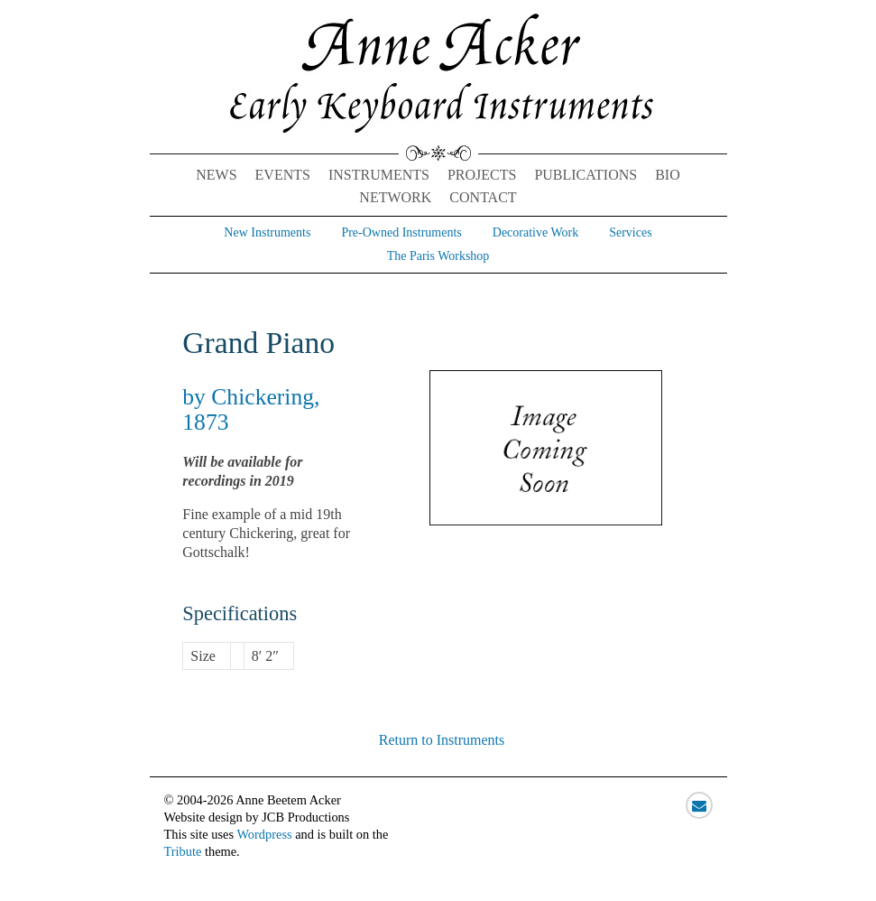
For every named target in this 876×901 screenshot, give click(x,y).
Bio (667, 174)
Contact (482, 197)
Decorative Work (535, 232)
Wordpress (263, 834)
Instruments (378, 174)
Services (630, 232)
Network (395, 197)
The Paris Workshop (438, 256)
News (216, 174)
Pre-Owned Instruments (401, 232)
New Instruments (267, 232)
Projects (481, 174)
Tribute (183, 851)
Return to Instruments (442, 740)
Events (282, 174)
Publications (585, 174)
